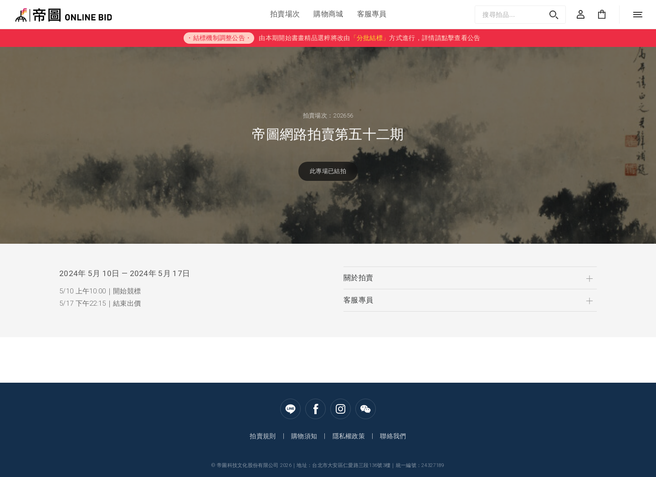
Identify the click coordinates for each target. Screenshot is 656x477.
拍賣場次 (285, 14)
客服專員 (372, 14)
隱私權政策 (349, 436)
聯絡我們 (393, 436)
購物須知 (304, 436)
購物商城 (328, 14)
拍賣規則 (263, 436)
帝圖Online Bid (38, 14)
